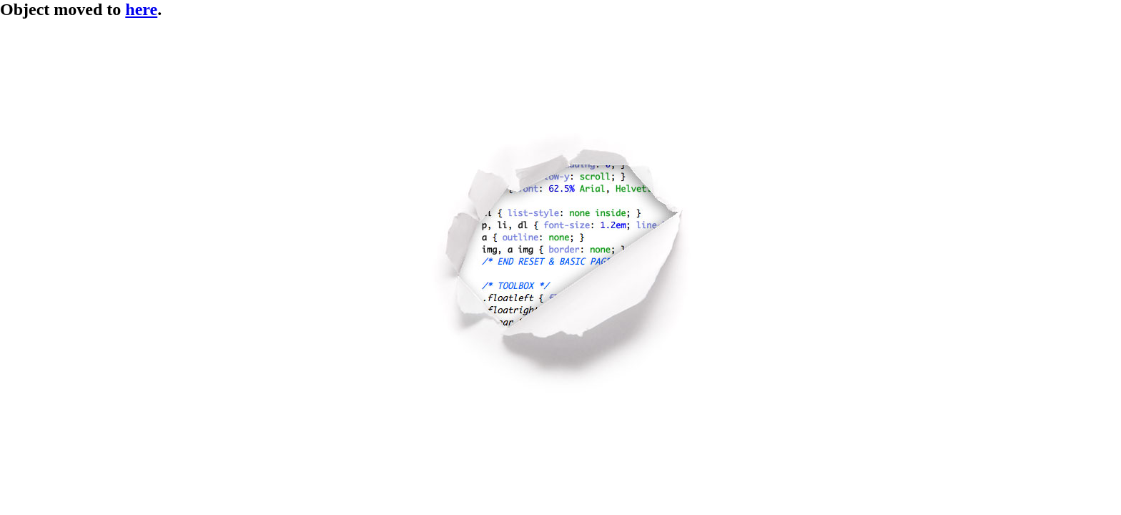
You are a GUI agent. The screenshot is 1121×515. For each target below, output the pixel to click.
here (141, 9)
